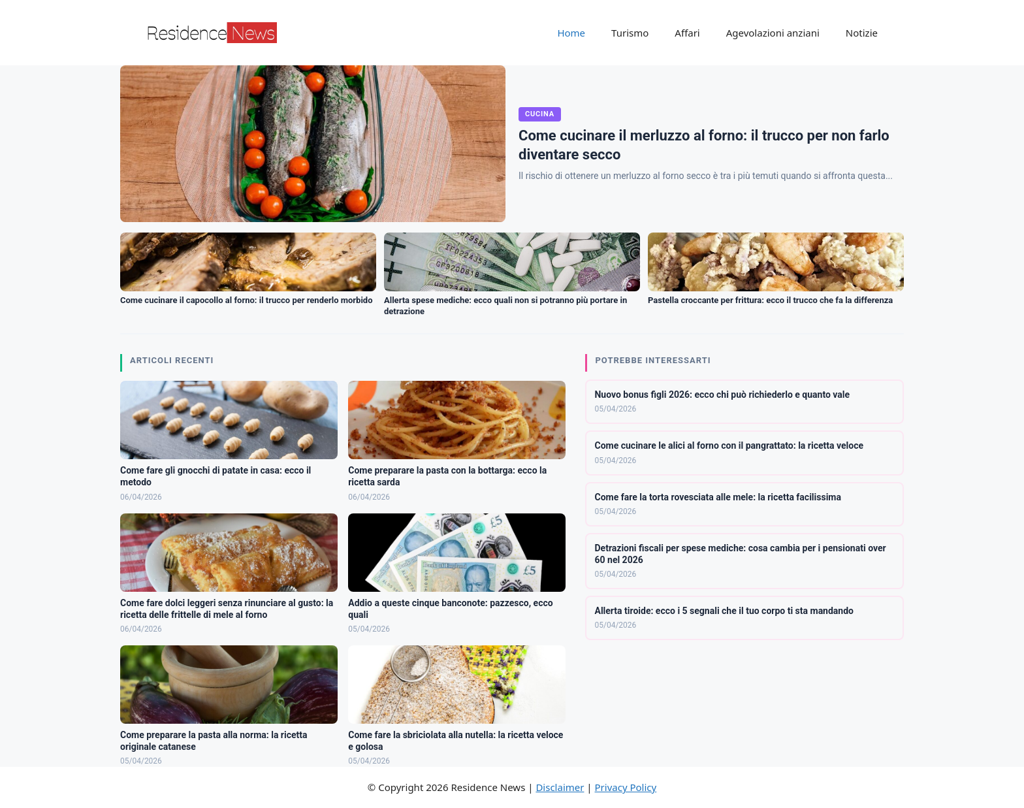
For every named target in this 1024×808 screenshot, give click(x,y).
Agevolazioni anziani (773, 32)
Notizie (862, 32)
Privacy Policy (626, 787)
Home (571, 32)
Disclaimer (560, 787)
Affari (687, 32)
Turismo (629, 32)
